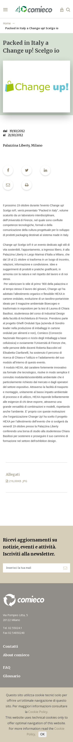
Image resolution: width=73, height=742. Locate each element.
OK (42, 734)
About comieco (16, 655)
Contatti (10, 646)
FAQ (6, 667)
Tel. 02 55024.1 (12, 628)
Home (7, 23)
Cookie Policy (37, 712)
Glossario (11, 676)
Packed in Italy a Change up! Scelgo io (31, 28)
